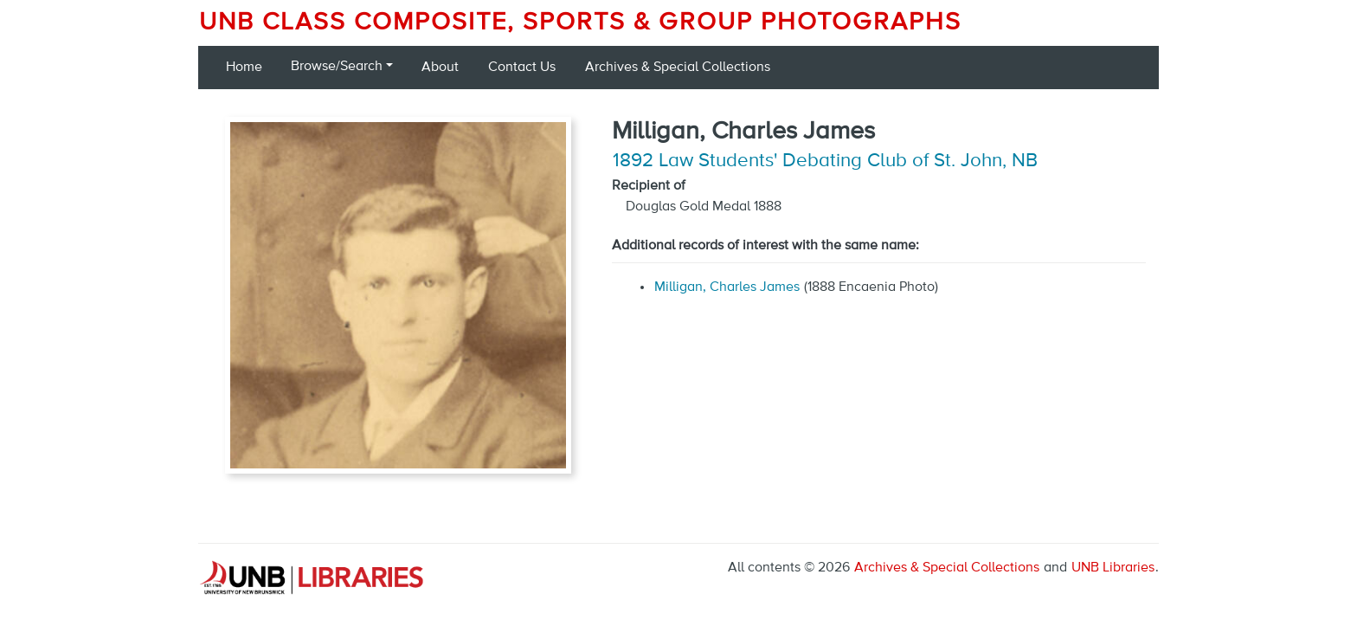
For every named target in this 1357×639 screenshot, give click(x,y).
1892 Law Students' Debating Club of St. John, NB (825, 161)
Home (244, 67)
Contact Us (522, 67)
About (440, 67)
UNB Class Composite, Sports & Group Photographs (580, 22)
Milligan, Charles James (727, 287)
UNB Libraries (1112, 568)
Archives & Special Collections (677, 67)
